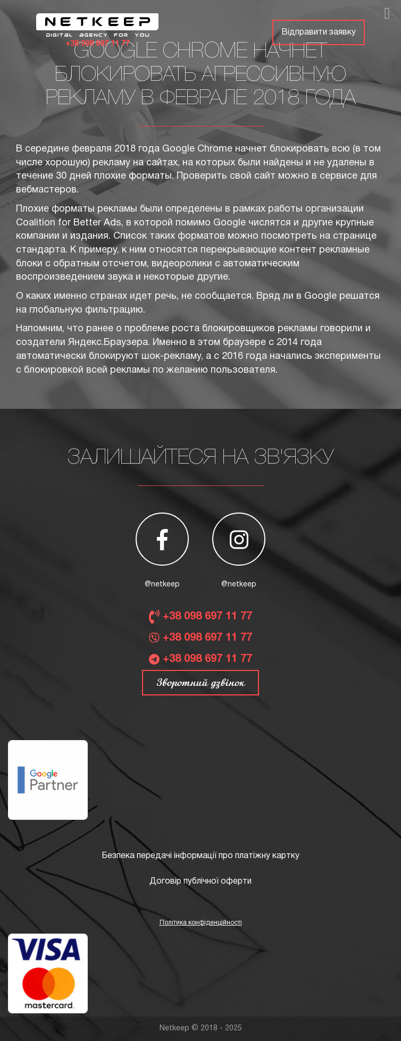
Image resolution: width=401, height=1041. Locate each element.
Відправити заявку (318, 32)
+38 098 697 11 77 (97, 43)
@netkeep (162, 584)
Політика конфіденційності (201, 923)
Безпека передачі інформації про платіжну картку (200, 856)
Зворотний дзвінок (200, 682)
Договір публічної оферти (200, 881)
